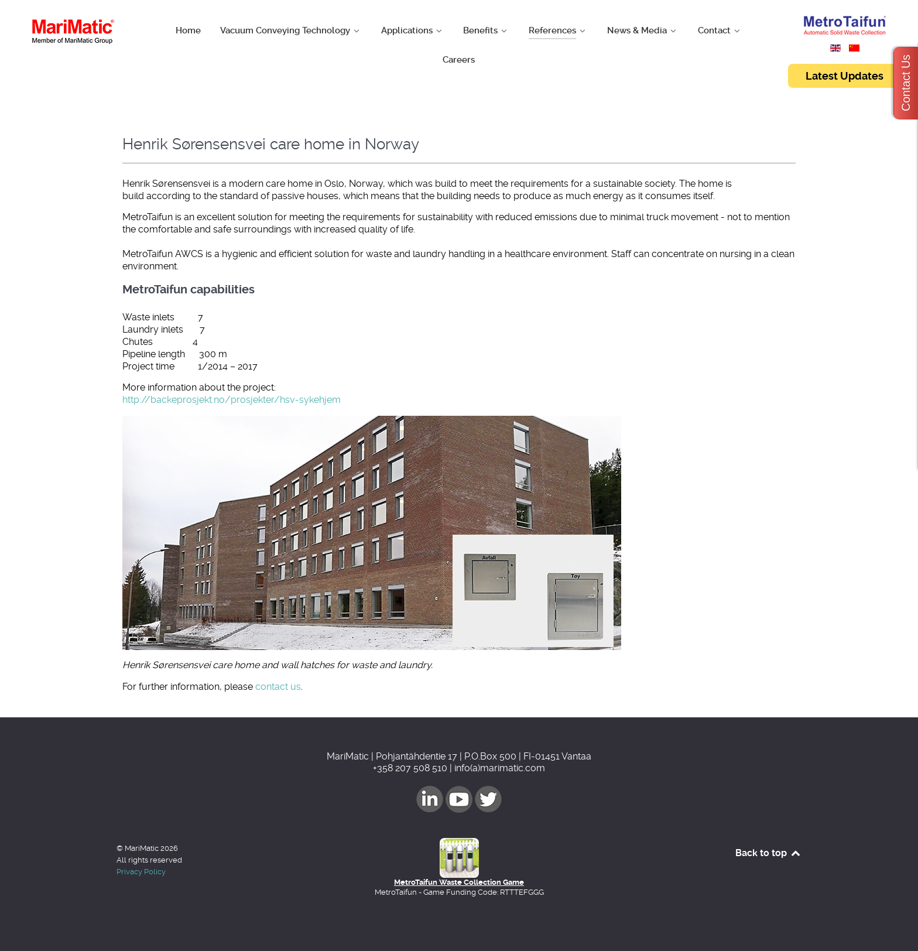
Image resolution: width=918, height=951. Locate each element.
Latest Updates (844, 76)
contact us (278, 686)
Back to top (768, 852)
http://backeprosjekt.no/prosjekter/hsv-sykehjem (231, 399)
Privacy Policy (141, 871)
